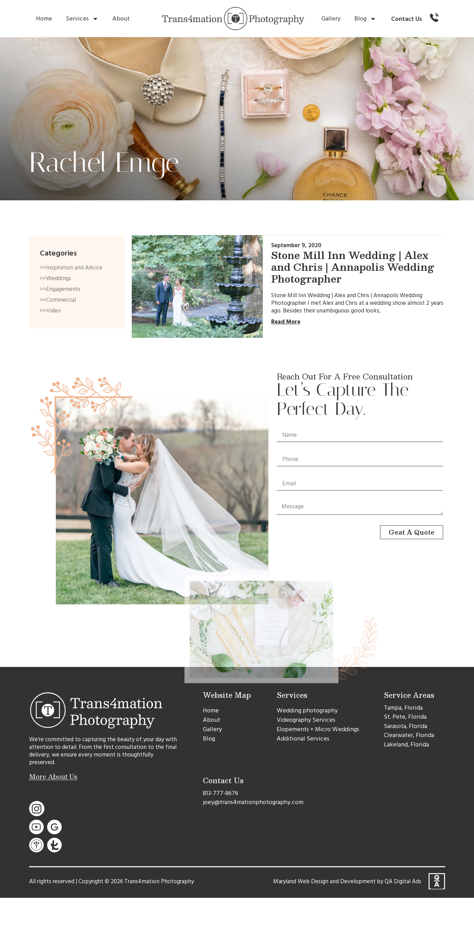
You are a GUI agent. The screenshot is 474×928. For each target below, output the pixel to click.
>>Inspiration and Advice (71, 267)
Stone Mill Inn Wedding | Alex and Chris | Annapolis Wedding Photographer (352, 267)
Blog (365, 18)
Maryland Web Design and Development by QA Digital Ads (347, 881)
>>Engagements (60, 289)
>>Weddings (55, 278)
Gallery (331, 19)
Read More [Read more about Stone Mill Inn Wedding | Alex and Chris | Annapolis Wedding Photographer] (285, 322)
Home (44, 19)
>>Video (50, 311)
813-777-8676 (220, 793)
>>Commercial (58, 300)
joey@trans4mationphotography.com (253, 802)
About (121, 19)
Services (82, 18)
